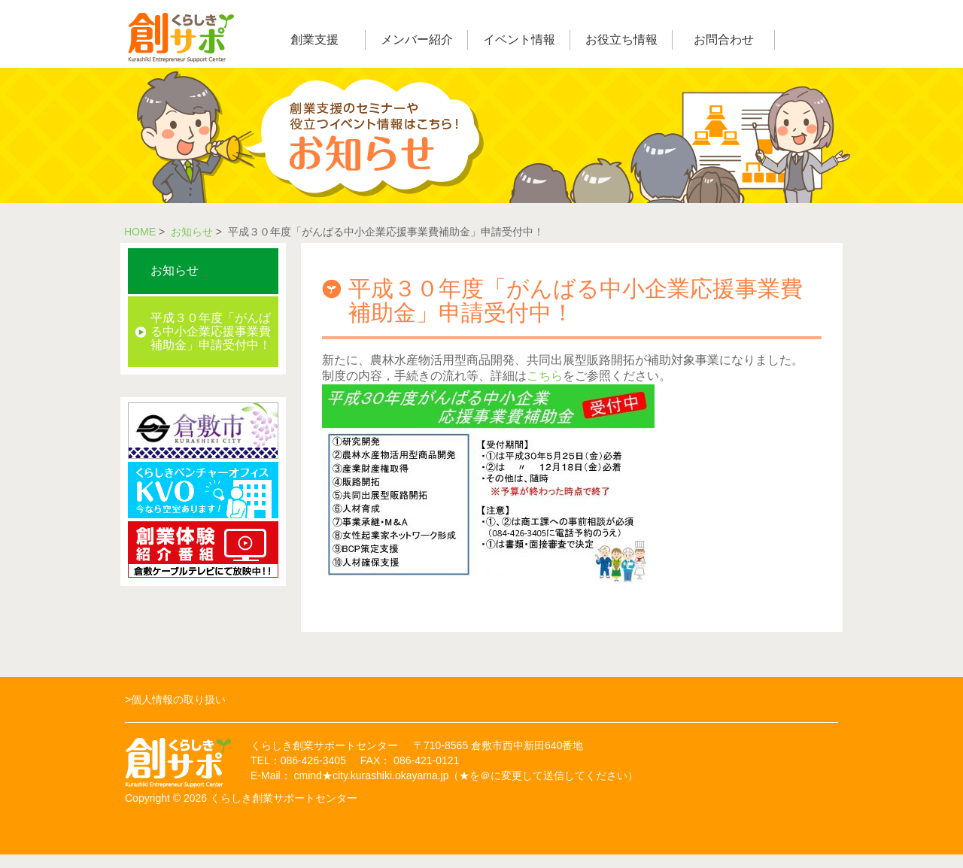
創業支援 (314, 39)
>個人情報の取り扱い (175, 699)
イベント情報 (519, 39)
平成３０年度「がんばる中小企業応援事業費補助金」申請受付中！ (210, 331)
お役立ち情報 (621, 39)
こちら (545, 375)
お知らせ (192, 232)
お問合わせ (724, 39)
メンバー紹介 (417, 39)
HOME (140, 232)
